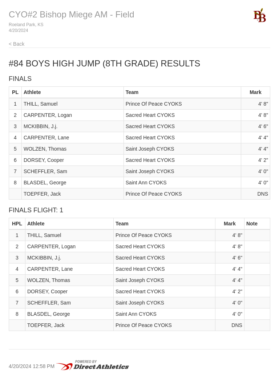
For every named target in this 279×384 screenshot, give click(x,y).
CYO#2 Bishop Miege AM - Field (71, 14)
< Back (16, 44)
